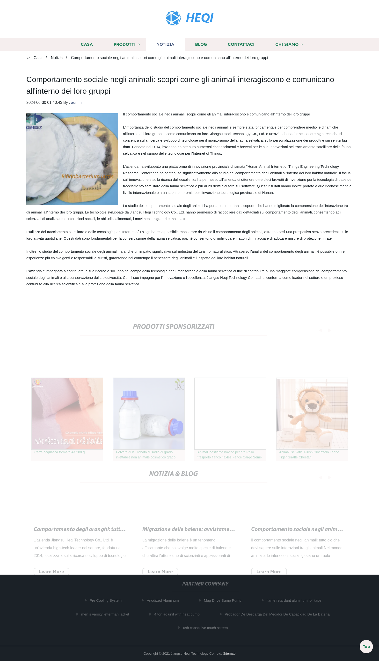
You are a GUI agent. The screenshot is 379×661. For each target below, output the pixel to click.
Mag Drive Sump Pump (224, 600)
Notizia (165, 45)
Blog (201, 45)
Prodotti (125, 45)
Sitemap (229, 653)
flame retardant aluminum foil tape (296, 600)
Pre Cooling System (108, 600)
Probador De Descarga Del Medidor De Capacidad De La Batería (279, 614)
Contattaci (241, 45)
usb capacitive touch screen (207, 628)
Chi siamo (287, 45)
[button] (317, 330)
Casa (87, 45)
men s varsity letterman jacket (107, 614)
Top (366, 646)
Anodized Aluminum (165, 600)
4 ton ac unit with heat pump (179, 614)
